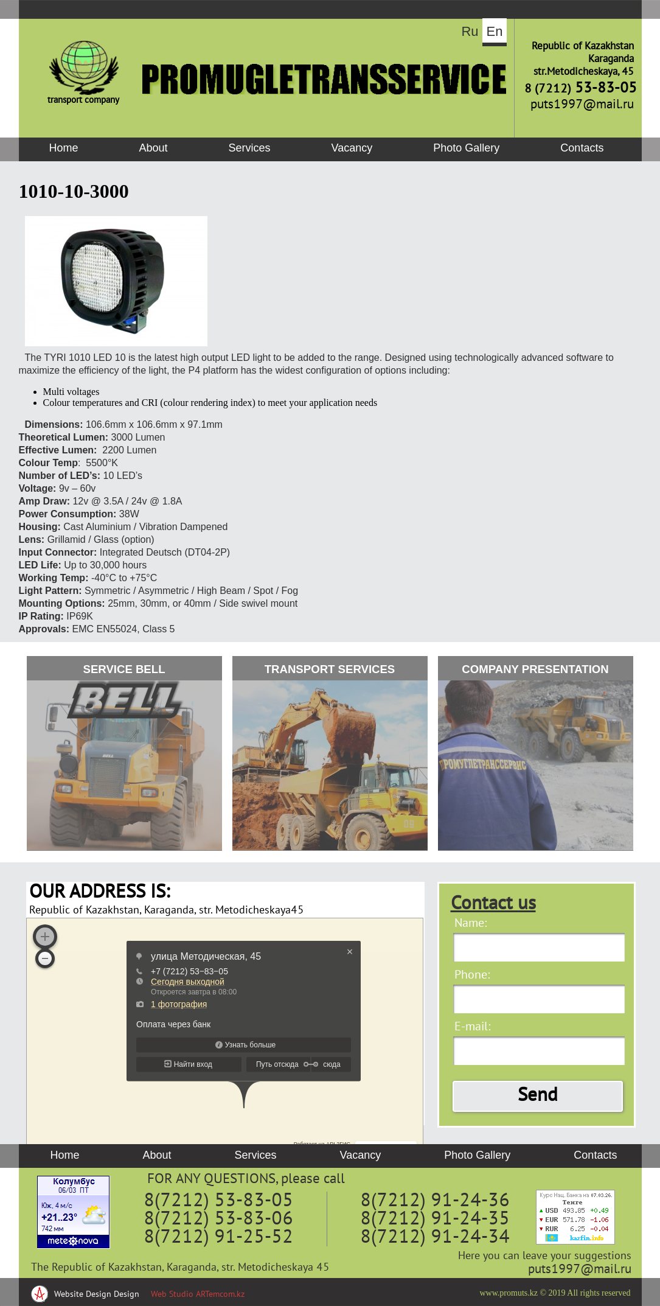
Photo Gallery (466, 148)
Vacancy (352, 148)
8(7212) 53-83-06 (218, 1219)
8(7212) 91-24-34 (435, 1237)
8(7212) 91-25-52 (218, 1237)
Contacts (581, 148)
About (153, 148)
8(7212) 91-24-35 (435, 1219)
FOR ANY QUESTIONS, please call (246, 1179)
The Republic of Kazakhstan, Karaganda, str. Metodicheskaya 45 (180, 1268)
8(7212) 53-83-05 (218, 1201)
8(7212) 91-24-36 (435, 1201)
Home (63, 148)
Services (250, 148)
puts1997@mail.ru (579, 1270)
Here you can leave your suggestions (544, 1256)
